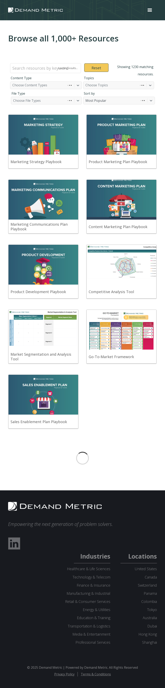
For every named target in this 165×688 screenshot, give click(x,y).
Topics (89, 78)
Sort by (89, 93)
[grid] (82, 275)
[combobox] (12, 85)
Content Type (21, 78)
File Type (18, 93)
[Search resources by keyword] (45, 68)
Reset (96, 67)
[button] (150, 10)
